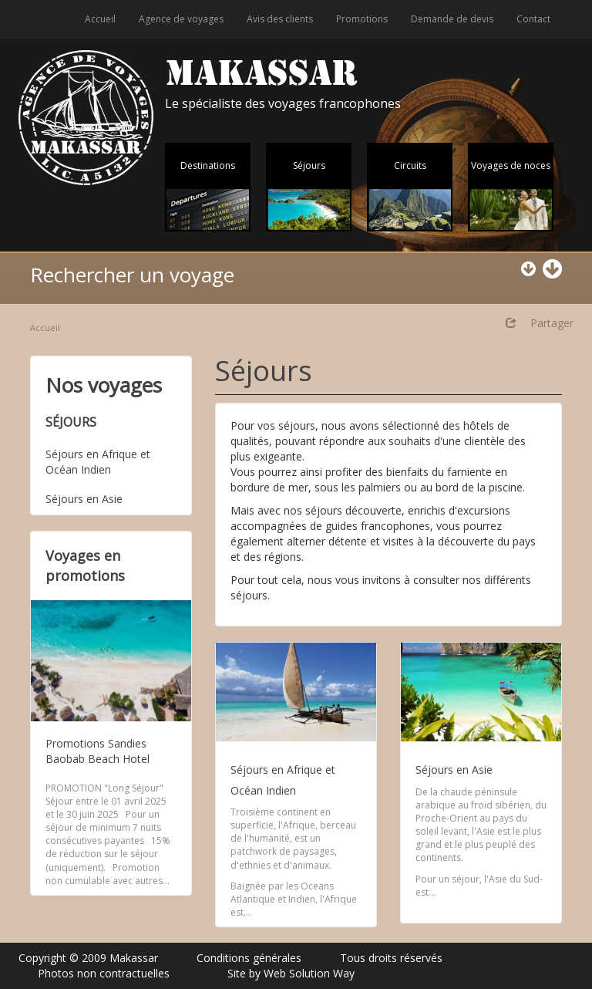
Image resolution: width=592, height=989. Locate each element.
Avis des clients (280, 18)
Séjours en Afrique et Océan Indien (97, 462)
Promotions (362, 18)
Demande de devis (452, 18)
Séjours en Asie (84, 498)
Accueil (100, 18)
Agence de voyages (181, 18)
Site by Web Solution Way (291, 973)
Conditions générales (249, 957)
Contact (533, 18)
